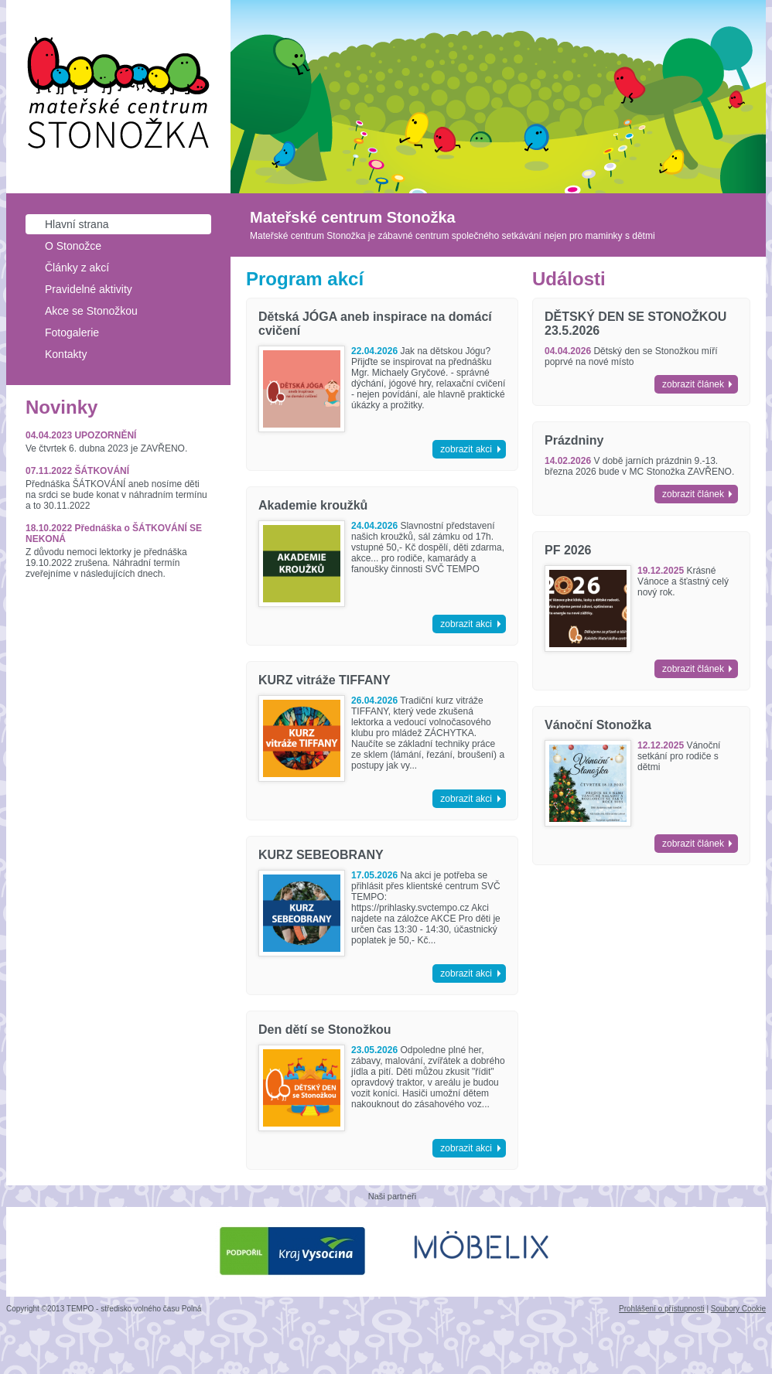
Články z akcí (77, 267)
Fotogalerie (72, 332)
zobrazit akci (466, 449)
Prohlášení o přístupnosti (662, 1308)
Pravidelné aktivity (88, 289)
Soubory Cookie (738, 1308)
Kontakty (66, 354)
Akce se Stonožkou (91, 311)
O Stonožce (73, 246)
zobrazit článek (693, 384)
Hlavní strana (76, 224)
